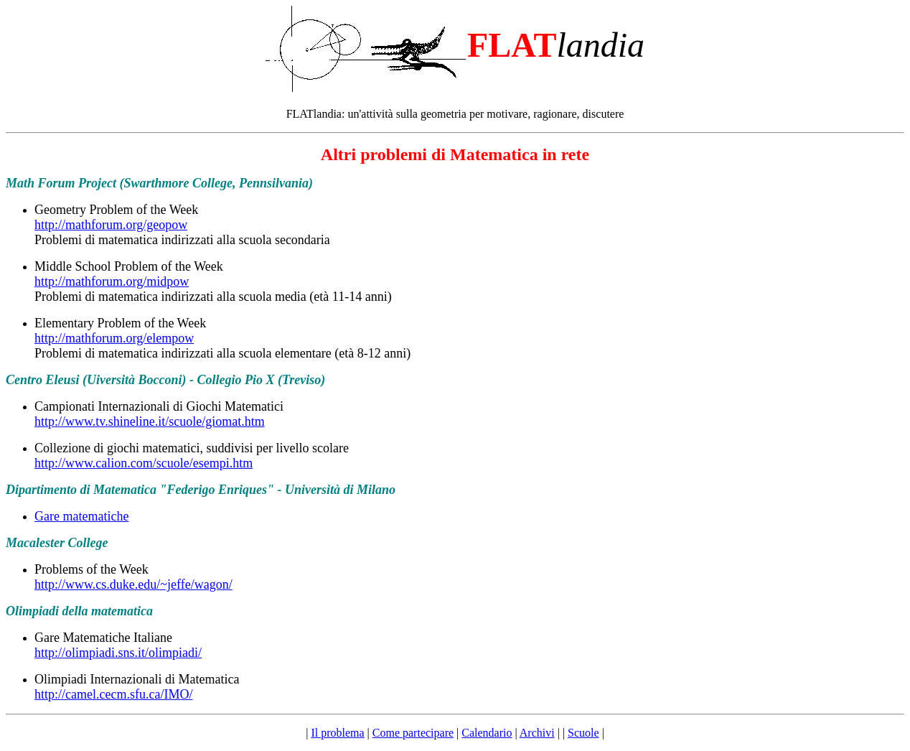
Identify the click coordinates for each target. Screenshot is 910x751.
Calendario (486, 733)
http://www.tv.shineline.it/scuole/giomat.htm (149, 421)
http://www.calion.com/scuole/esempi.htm (143, 463)
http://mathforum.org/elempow (114, 338)
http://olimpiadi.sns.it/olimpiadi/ (118, 652)
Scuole (583, 733)
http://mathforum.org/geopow (110, 225)
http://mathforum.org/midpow (111, 281)
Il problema (337, 733)
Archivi (537, 733)
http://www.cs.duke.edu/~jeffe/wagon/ (133, 584)
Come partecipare (413, 733)
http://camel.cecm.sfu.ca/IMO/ (113, 694)
